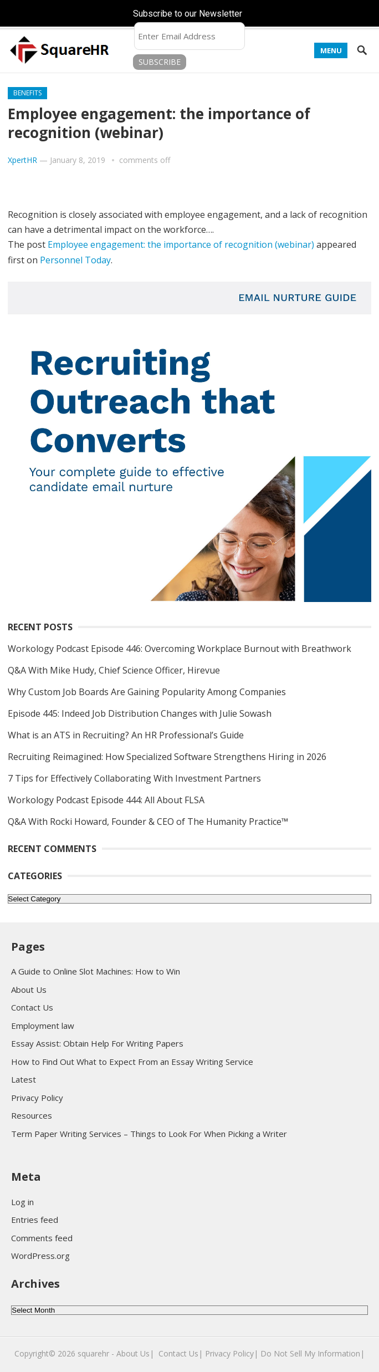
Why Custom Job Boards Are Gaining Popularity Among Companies (147, 692)
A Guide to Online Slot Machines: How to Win (95, 971)
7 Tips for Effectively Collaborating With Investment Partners (134, 778)
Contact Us (32, 1007)
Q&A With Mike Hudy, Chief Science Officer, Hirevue (114, 670)
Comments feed (42, 1237)
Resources (31, 1115)
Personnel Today (75, 260)
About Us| (135, 1353)
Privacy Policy (37, 1097)
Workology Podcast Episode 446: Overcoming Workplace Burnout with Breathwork (179, 648)
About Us (29, 989)
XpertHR (22, 160)
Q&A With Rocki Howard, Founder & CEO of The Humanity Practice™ (149, 821)
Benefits (27, 93)
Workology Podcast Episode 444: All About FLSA (106, 800)
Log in (22, 1201)
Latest (23, 1079)
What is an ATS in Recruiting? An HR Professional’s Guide (126, 735)
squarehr (93, 1353)
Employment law (42, 1025)
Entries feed (34, 1219)
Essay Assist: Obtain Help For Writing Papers (97, 1043)
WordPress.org (40, 1255)
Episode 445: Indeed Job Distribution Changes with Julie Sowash (140, 713)
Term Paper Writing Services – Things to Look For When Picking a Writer (149, 1133)
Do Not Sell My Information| (312, 1353)
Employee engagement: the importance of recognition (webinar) (181, 244)
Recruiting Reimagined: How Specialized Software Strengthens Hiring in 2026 (167, 757)
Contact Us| (180, 1353)
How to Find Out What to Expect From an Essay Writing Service (132, 1061)
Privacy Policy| (231, 1353)
